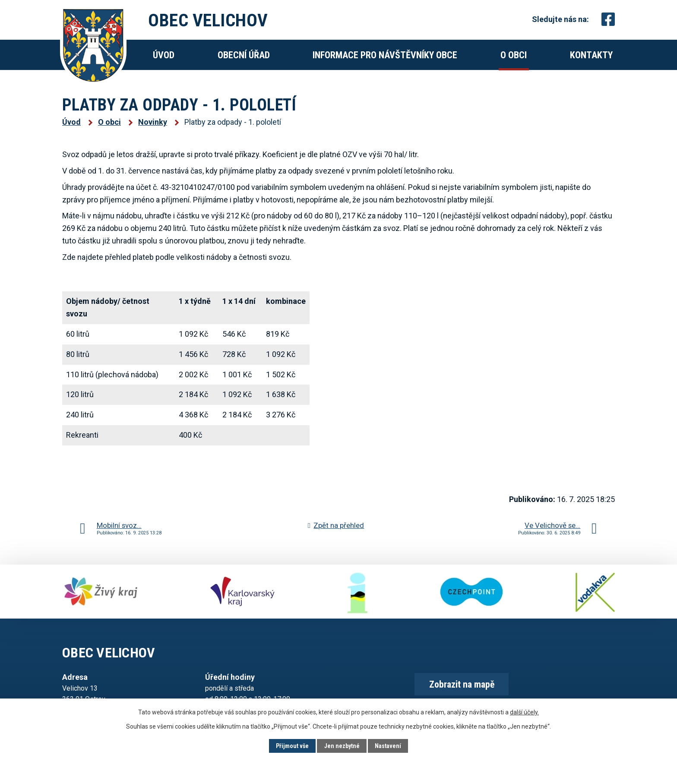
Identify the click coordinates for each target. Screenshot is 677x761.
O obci (513, 55)
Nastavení (388, 745)
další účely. (524, 711)
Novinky (152, 121)
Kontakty (591, 55)
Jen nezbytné (342, 745)
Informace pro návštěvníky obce (385, 55)
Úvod (163, 55)
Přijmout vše (292, 745)
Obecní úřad (244, 55)
